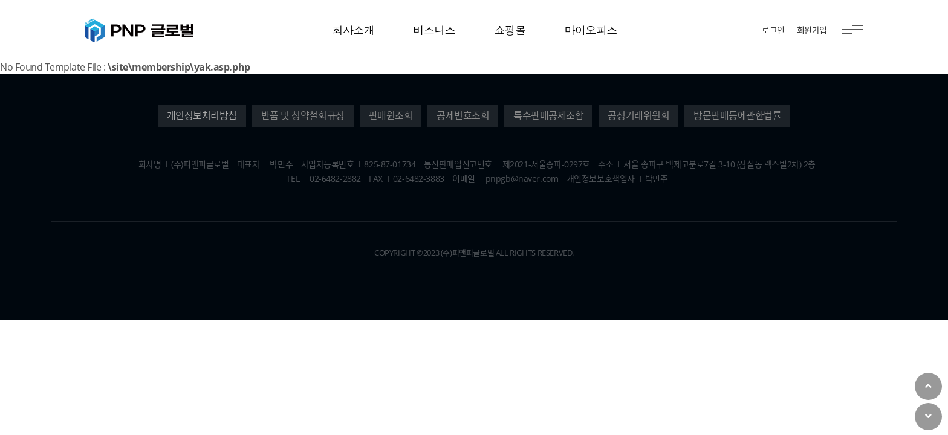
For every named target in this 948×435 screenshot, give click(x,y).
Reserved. (555, 252)
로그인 (773, 30)
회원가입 (812, 30)
